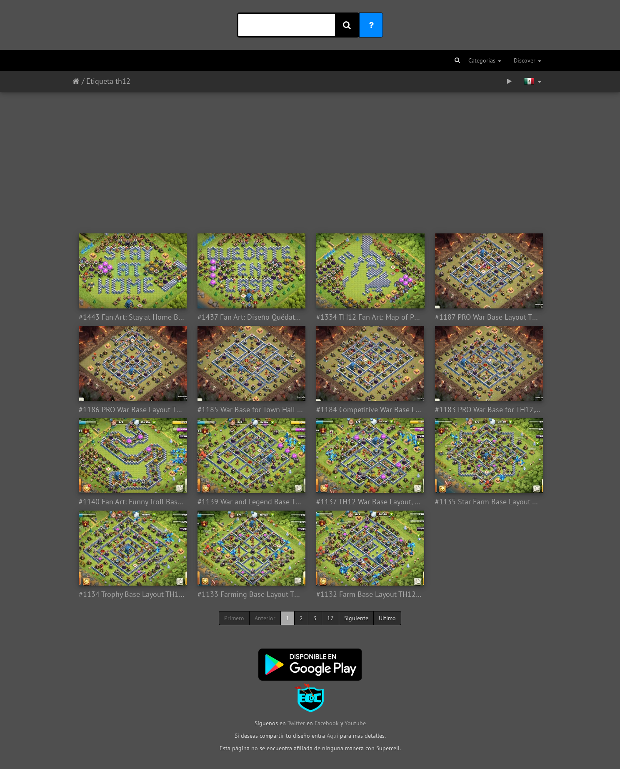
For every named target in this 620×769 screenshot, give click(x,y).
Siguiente (356, 618)
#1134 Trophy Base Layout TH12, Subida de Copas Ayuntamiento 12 (132, 594)
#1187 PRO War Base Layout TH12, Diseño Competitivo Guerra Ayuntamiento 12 (488, 317)
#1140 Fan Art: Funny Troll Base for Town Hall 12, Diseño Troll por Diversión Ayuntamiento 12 (132, 501)
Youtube (355, 723)
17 (330, 618)
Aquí (332, 735)
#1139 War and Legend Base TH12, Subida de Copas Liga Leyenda (251, 501)
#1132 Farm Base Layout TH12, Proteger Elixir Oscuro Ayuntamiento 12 (369, 594)
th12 (122, 81)
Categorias (484, 60)
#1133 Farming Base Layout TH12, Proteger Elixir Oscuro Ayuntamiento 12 (251, 594)
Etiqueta (99, 81)
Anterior (265, 618)
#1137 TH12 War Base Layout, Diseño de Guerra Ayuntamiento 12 (369, 501)
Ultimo (387, 618)
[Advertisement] (310, 158)
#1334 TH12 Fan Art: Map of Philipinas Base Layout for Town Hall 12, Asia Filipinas (369, 317)
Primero (234, 618)
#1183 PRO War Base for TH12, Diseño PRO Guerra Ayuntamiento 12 (488, 409)
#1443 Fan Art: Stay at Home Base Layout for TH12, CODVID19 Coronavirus (132, 317)
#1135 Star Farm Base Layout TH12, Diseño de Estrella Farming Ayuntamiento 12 (488, 501)
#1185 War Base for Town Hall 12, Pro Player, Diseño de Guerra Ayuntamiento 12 (251, 409)
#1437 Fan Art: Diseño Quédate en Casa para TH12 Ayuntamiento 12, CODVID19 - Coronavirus (251, 317)
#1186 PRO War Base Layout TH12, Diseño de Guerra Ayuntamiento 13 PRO (132, 409)
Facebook (327, 723)
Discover (527, 60)
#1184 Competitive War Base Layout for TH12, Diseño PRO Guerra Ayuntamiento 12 (369, 409)
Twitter (297, 723)
